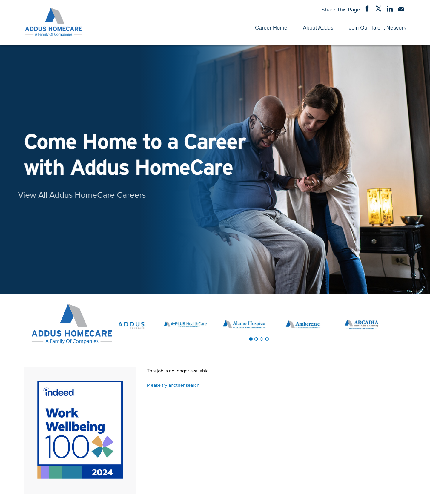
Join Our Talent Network (377, 28)
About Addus (318, 28)
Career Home (271, 28)
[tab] (251, 339)
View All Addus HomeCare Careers (72, 194)
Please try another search (173, 385)
